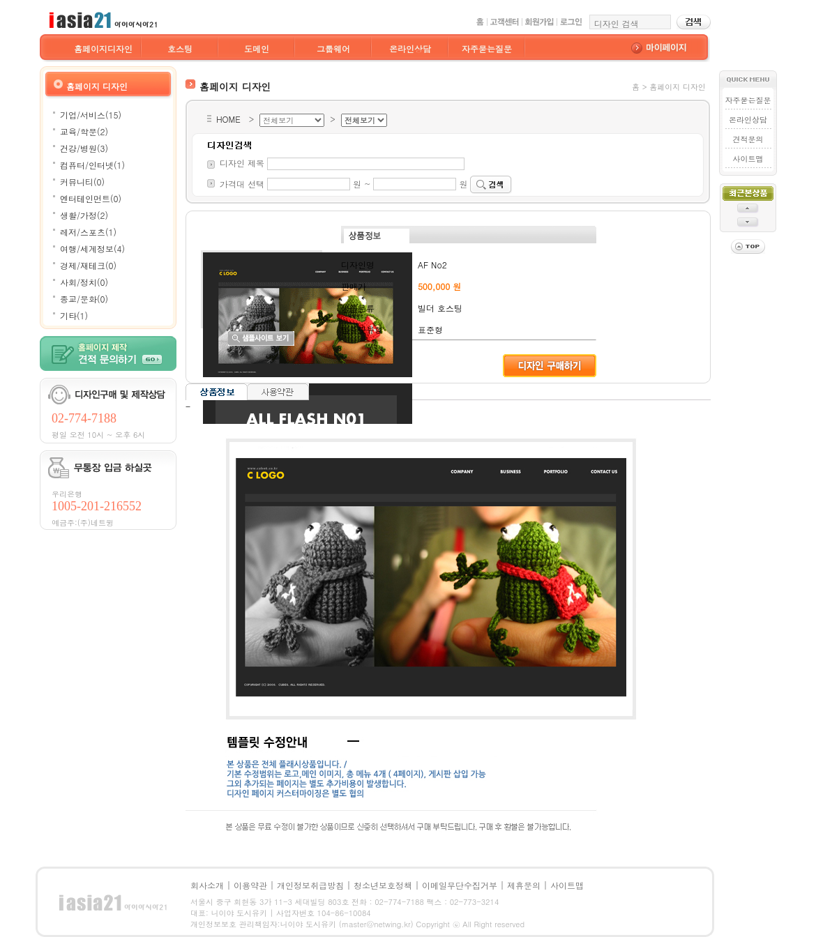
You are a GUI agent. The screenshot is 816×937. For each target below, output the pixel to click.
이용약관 (250, 885)
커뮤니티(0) (82, 182)
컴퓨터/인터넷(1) (92, 165)
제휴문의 (524, 885)
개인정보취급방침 (310, 885)
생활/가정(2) (84, 215)
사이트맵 (747, 158)
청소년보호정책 (383, 885)
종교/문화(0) (84, 299)
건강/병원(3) (84, 148)
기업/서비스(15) (90, 115)
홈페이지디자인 (103, 48)
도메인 (256, 48)
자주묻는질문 (487, 48)
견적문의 (747, 139)
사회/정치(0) (84, 282)
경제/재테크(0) (88, 265)
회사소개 (207, 885)
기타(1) (74, 315)
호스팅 (179, 48)
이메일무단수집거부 (459, 885)
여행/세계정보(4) (92, 248)
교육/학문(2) (84, 131)
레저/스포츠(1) (88, 232)
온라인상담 (410, 48)
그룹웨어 (333, 48)
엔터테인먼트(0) (90, 198)
